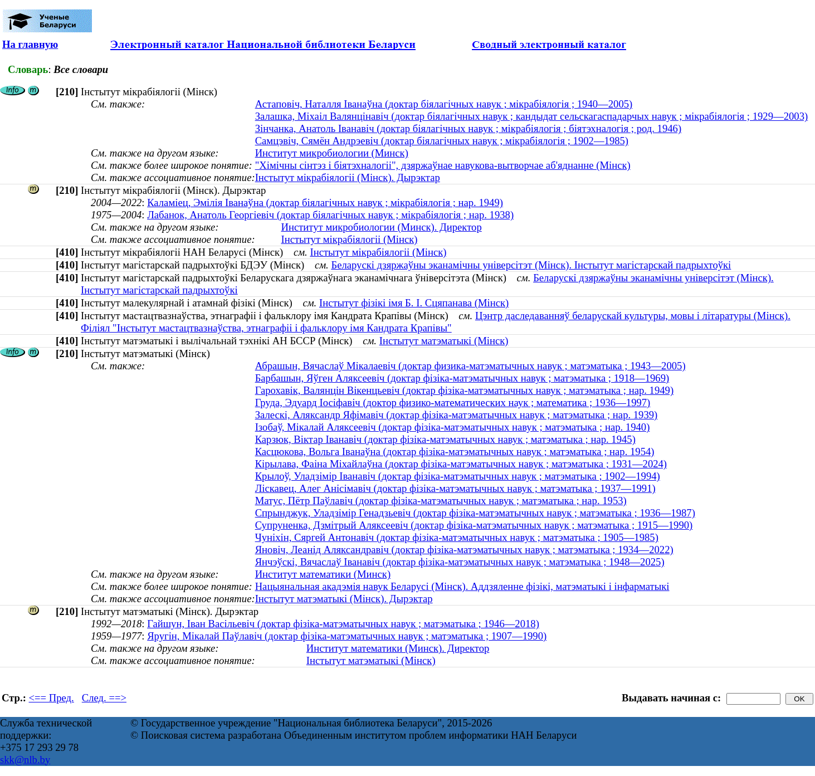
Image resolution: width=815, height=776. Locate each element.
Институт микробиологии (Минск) (331, 153)
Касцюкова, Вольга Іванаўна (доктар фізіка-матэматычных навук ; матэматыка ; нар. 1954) (455, 451)
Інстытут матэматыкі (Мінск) (444, 340)
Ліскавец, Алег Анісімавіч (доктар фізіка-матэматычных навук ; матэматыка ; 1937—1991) (455, 488)
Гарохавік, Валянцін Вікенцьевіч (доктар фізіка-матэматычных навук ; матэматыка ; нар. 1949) (464, 390)
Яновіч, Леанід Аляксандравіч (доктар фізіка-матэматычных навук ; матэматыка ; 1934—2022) (464, 549)
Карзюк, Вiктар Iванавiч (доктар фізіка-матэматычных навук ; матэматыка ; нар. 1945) (445, 439)
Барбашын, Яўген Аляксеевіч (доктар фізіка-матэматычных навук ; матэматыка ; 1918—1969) (462, 378)
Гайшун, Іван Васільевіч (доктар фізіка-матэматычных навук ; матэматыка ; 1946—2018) (343, 623)
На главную (30, 44)
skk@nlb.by (25, 759)
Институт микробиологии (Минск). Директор (381, 227)
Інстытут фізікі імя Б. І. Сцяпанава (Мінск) (414, 303)
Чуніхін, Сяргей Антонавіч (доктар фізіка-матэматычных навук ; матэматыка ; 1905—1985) (456, 537)
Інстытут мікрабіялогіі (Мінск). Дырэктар (347, 177)
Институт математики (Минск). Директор (398, 648)
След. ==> (104, 698)
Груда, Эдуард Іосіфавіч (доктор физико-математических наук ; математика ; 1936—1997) (453, 402)
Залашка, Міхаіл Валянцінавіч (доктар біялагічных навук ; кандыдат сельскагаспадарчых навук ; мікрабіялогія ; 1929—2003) (531, 116)
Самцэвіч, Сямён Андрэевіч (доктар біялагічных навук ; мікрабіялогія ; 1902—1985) (441, 141)
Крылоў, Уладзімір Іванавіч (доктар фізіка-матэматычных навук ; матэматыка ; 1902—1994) (457, 476)
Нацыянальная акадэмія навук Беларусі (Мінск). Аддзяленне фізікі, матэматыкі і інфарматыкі (462, 586)
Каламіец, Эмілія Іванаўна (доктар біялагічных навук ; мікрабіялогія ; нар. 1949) (325, 202)
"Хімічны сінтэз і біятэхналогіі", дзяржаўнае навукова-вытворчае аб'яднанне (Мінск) (443, 165)
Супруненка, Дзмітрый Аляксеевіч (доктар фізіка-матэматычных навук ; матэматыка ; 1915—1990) (474, 525)
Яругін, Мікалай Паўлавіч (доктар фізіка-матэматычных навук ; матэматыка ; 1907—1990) (346, 636)
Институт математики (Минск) (323, 574)
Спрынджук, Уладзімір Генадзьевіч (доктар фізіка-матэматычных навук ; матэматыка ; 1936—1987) (475, 513)
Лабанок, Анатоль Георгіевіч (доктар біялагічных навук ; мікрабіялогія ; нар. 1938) (330, 215)
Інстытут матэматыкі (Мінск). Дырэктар (344, 598)
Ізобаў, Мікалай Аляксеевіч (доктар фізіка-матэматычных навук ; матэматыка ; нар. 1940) (452, 427)
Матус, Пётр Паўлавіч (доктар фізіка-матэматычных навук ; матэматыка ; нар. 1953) (441, 500)
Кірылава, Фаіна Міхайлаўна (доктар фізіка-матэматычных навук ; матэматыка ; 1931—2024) (461, 464)
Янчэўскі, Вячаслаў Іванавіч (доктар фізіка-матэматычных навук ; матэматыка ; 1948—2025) (460, 562)
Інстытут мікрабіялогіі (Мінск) (349, 239)
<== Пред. (51, 698)
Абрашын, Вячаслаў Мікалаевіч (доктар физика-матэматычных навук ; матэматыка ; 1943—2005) (470, 366)
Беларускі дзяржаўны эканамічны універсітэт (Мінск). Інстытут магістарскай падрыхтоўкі (531, 265)
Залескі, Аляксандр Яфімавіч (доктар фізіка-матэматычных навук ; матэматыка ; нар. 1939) (456, 415)
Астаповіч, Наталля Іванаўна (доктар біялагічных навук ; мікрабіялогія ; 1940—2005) (444, 104)
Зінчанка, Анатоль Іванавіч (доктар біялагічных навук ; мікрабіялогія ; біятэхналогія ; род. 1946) (468, 128)
